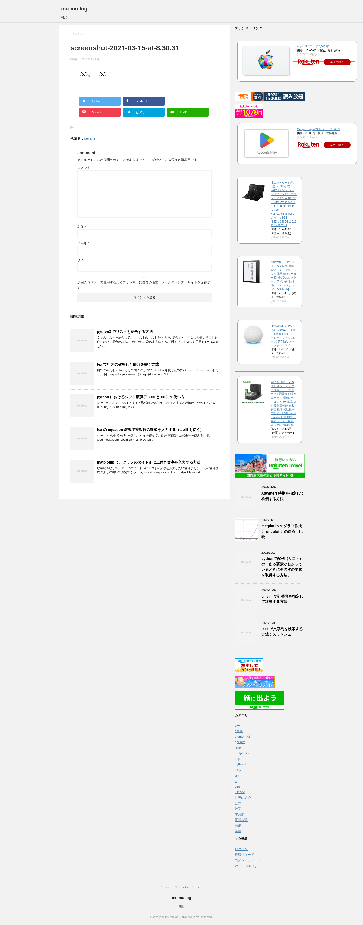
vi (236, 781)
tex (237, 775)
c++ (237, 725)
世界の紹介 (243, 798)
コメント (83, 167)
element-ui (242, 736)
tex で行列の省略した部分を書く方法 (128, 364)
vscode (240, 792)
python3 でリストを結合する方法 (125, 332)
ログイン (241, 849)
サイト (82, 260)
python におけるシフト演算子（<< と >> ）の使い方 (141, 397)
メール (83, 243)
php (237, 759)
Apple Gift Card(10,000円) (313, 46)
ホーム (164, 887)
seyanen (90, 138)
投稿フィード (244, 854)
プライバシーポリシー (189, 887)
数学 (238, 809)
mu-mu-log (74, 9)
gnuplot (240, 742)
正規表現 (241, 820)
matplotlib (242, 753)
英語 (238, 831)
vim (237, 786)
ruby (238, 770)
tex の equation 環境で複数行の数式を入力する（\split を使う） (150, 430)
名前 (81, 227)
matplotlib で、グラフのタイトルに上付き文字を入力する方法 (148, 462)
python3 (240, 764)
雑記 (181, 906)
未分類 (239, 814)
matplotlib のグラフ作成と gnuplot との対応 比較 (282, 531)
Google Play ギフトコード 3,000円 (318, 129)
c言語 (239, 731)
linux (238, 747)
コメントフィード (248, 860)
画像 (238, 825)
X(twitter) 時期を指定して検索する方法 (282, 496)
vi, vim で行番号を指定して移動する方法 (282, 599)
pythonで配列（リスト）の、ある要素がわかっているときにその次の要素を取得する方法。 (282, 567)
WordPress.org (245, 866)
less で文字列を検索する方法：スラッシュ (282, 631)
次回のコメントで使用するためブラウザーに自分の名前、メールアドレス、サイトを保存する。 (143, 285)
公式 (238, 803)
